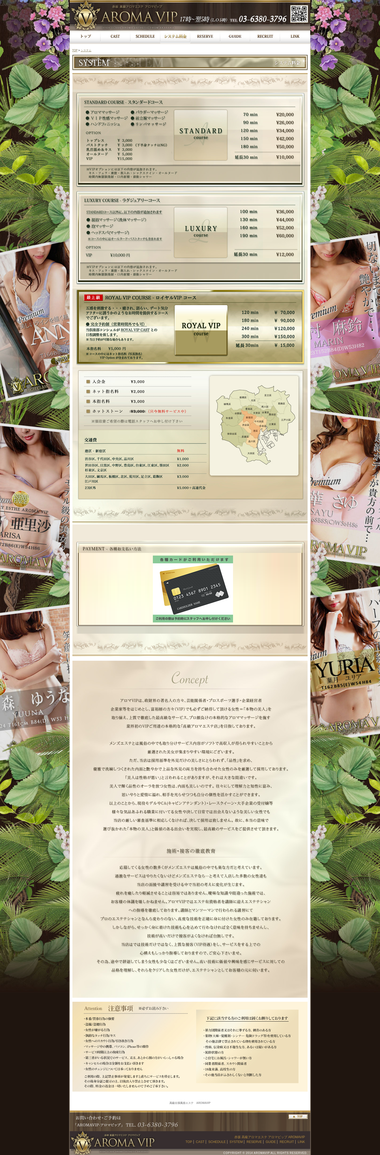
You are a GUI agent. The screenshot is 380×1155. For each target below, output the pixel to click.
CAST (200, 1142)
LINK (301, 1142)
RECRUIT (287, 1142)
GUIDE (271, 1142)
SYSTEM (236, 1142)
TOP (74, 50)
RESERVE (254, 1142)
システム (86, 50)
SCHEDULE (217, 1142)
